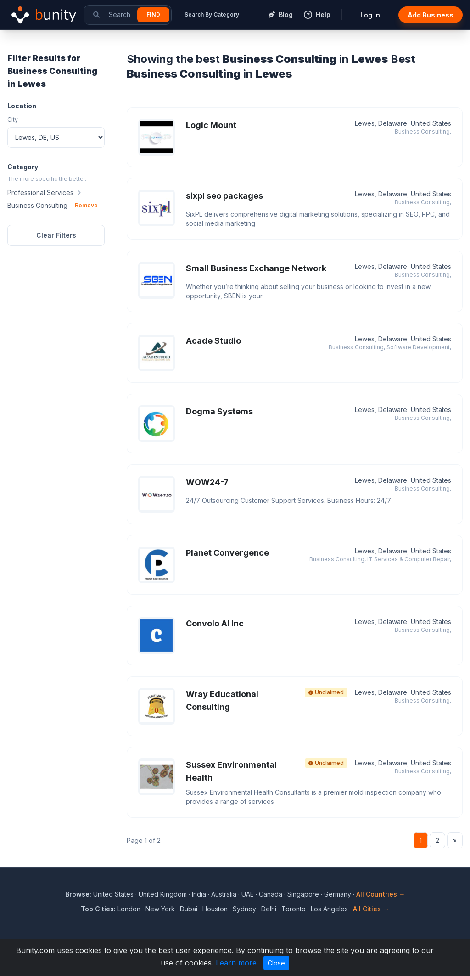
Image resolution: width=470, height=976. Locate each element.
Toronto (293, 909)
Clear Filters (56, 235)
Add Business (430, 15)
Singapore (303, 894)
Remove (86, 205)
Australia (223, 894)
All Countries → (380, 894)
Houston (215, 909)
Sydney (244, 909)
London (129, 909)
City (12, 119)
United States (113, 894)
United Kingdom (163, 894)
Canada (270, 894)
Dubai (188, 909)
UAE (247, 894)
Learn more (236, 962)
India (199, 894)
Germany (337, 894)
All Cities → (371, 909)
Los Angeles (329, 909)
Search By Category (212, 14)
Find (153, 14)
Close (276, 963)
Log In (370, 15)
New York (160, 909)
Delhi (268, 909)
